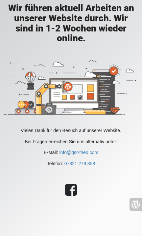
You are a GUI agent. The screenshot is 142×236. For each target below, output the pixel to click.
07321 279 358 (79, 163)
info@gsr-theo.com (78, 152)
